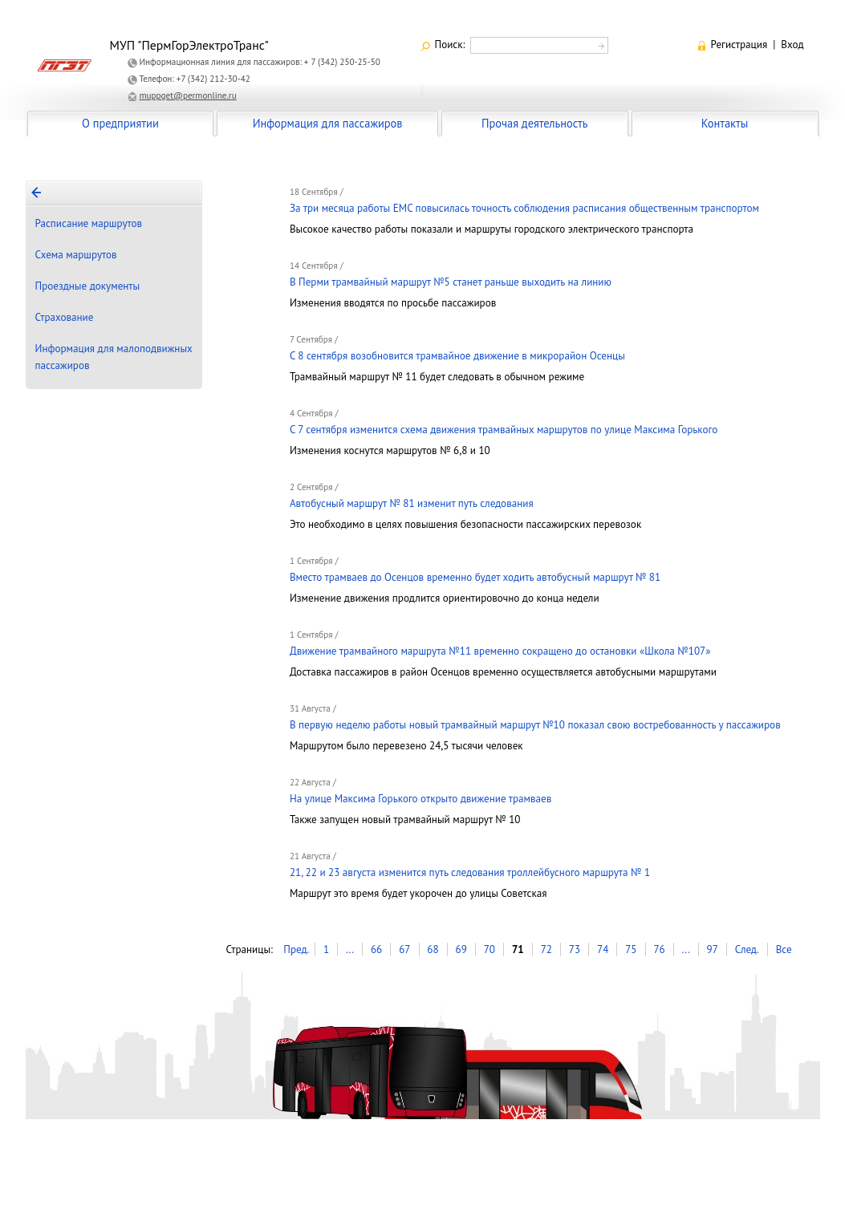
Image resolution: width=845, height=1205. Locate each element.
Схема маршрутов (76, 255)
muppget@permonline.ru (188, 95)
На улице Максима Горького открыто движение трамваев (420, 798)
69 (461, 949)
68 (432, 949)
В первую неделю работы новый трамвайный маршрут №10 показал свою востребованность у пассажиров (535, 725)
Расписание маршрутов (89, 223)
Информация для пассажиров (328, 123)
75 (630, 949)
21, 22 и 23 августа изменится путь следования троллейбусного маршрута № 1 (470, 872)
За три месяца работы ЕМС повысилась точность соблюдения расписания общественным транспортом (524, 208)
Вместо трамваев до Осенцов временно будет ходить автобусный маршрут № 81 (475, 577)
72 (546, 949)
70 (489, 949)
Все (784, 949)
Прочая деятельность (534, 123)
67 (404, 949)
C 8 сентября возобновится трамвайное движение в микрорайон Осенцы (457, 356)
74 (602, 949)
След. (747, 949)
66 (376, 949)
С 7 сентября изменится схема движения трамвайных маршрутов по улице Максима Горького (503, 429)
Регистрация (739, 44)
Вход (792, 44)
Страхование (64, 317)
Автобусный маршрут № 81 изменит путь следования (412, 503)
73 (574, 949)
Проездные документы (87, 286)
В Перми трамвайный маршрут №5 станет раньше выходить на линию (450, 282)
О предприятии (120, 123)
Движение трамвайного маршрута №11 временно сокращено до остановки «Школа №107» (500, 651)
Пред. (296, 949)
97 (712, 949)
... (350, 949)
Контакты (724, 123)
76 (658, 949)
